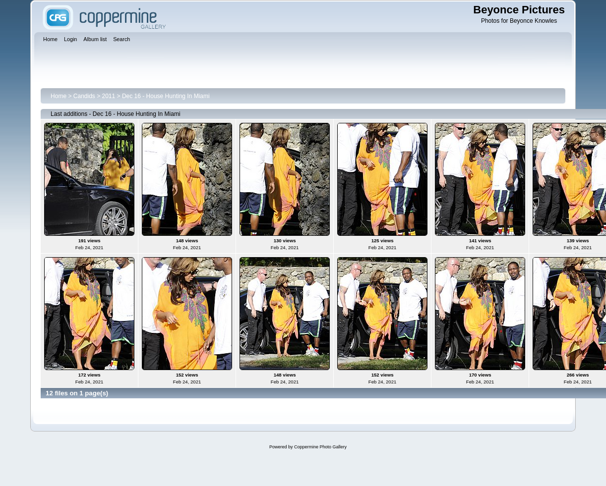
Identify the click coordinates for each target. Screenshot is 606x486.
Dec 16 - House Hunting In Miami (166, 96)
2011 (109, 96)
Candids (84, 96)
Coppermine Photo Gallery (320, 446)
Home (58, 96)
